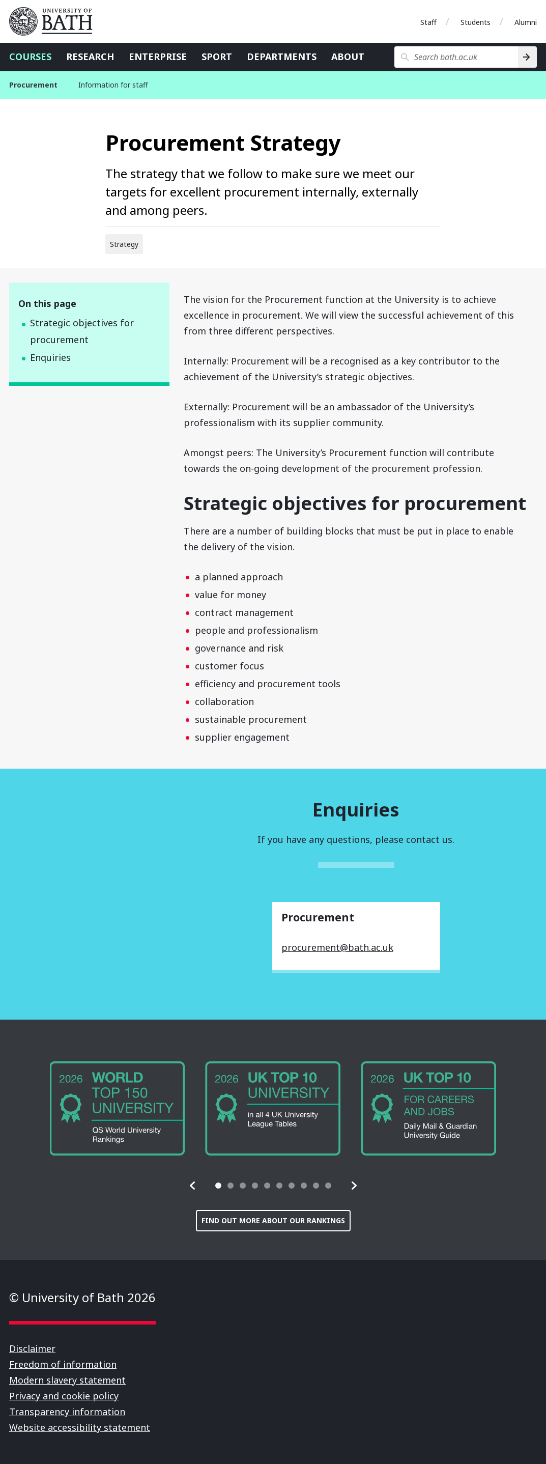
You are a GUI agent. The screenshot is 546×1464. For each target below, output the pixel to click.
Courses (30, 56)
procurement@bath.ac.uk (337, 947)
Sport (217, 56)
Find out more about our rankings (273, 1220)
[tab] (218, 1186)
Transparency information (67, 1411)
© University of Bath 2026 (82, 1297)
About (347, 56)
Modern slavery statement (67, 1380)
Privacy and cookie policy (64, 1396)
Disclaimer (32, 1348)
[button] (193, 1185)
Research (90, 56)
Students (476, 22)
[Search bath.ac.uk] (456, 57)
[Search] (527, 57)
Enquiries (50, 357)
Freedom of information (63, 1364)
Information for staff (113, 85)
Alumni (525, 22)
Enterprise (158, 56)
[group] (117, 1108)
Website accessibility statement (79, 1427)
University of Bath (55, 21)
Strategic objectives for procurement (82, 331)
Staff (428, 22)
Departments (282, 56)
